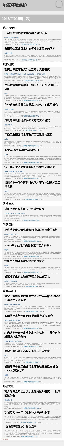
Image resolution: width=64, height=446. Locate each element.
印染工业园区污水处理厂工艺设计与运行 (28, 134)
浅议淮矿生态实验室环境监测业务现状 (27, 276)
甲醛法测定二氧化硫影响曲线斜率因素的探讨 (31, 229)
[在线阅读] (31, 44)
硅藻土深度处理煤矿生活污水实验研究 (27, 69)
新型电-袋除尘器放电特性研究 (22, 150)
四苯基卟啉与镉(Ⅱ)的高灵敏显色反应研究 (28, 315)
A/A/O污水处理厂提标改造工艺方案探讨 (28, 245)
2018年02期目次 (16, 18)
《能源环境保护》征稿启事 (20, 426)
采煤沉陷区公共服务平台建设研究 (24, 208)
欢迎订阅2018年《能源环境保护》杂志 (27, 412)
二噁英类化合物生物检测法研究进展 (25, 33)
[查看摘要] (25, 44)
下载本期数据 (5, 439)
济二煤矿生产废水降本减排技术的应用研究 (29, 167)
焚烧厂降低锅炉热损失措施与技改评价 (27, 350)
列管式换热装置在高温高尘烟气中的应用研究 (31, 104)
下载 (36, 44)
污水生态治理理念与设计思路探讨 (24, 261)
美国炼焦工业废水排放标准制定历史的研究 (29, 48)
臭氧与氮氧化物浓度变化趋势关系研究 (27, 120)
